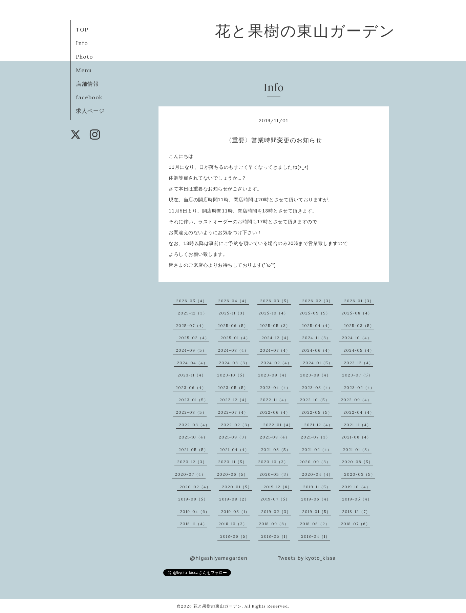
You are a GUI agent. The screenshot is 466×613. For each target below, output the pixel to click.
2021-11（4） (357, 424)
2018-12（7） (356, 511)
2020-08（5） (357, 461)
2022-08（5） (191, 412)
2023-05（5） (232, 387)
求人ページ (90, 110)
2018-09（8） (274, 523)
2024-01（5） (318, 362)
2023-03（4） (317, 387)
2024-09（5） (191, 350)
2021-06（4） (356, 437)
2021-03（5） (276, 449)
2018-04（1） (315, 536)
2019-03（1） (235, 511)
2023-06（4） (190, 387)
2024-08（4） (233, 350)
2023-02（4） (359, 387)
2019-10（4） (356, 486)
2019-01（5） (316, 511)
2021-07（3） (315, 437)
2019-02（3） (276, 511)
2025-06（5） (232, 325)
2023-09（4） (273, 374)
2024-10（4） (357, 337)
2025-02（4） (193, 337)
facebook (89, 97)
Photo (84, 56)
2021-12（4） (318, 424)
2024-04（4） (192, 362)
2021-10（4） (193, 437)
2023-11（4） (191, 374)
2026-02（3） (317, 300)
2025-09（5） (314, 312)
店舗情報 (87, 83)
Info (82, 43)
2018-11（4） (193, 523)
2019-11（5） (317, 486)
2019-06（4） (316, 499)
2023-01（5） (193, 399)
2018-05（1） (275, 536)
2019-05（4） (357, 499)
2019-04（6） (195, 511)
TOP (82, 29)
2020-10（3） (273, 461)
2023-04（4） (275, 387)
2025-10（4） (273, 312)
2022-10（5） (315, 399)
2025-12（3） (192, 312)
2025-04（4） (316, 325)
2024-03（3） (234, 362)
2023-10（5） (232, 374)
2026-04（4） (233, 300)
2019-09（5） (193, 499)
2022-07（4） (233, 412)
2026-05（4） (191, 300)
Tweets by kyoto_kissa (307, 558)
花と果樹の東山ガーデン (305, 30)
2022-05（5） (316, 412)
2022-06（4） (274, 412)
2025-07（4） (191, 325)
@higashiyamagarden (218, 558)
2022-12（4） (234, 399)
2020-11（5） (232, 461)
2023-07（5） (357, 374)
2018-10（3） (232, 523)
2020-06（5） (232, 474)
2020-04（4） (317, 474)
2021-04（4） (234, 449)
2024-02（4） (276, 362)
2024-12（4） (276, 337)
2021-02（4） (317, 449)
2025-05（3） (274, 325)
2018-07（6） (355, 523)
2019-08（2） (234, 499)
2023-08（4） (315, 374)
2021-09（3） (234, 437)
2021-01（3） (357, 449)
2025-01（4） (235, 337)
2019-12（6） (277, 486)
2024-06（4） (316, 350)
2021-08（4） (275, 437)
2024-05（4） (358, 350)
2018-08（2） (315, 523)
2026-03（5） (275, 300)
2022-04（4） (358, 412)
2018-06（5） (235, 536)
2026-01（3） (359, 300)
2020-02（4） (195, 486)
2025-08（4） (356, 312)
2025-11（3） (232, 312)
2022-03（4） (194, 424)
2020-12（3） (192, 461)
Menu (84, 70)
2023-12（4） (358, 362)
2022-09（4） (356, 399)
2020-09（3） (315, 461)
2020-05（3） (275, 474)
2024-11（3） (316, 337)
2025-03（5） (358, 325)
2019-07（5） (275, 499)
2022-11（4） (274, 399)
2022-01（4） (278, 424)
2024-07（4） (275, 350)
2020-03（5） (359, 474)
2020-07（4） (190, 474)
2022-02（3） (236, 424)
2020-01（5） (237, 486)
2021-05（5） (193, 449)
